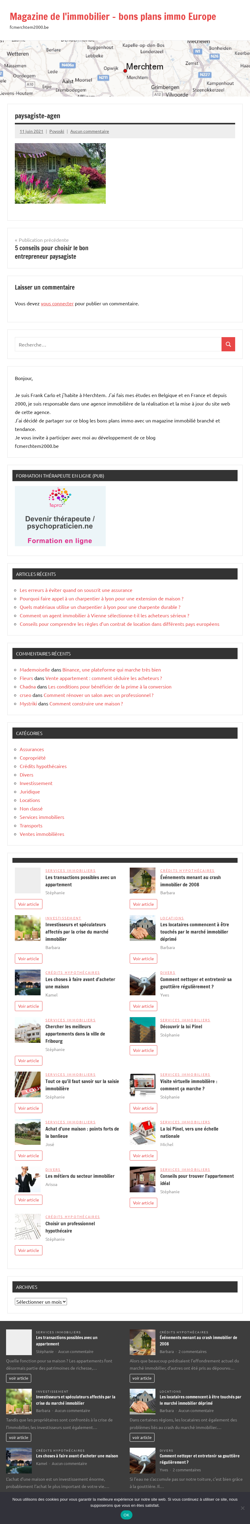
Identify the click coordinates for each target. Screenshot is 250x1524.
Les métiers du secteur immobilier (80, 1176)
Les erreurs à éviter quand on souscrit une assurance (76, 590)
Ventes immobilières (42, 834)
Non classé (31, 808)
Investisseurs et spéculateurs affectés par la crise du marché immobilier (76, 931)
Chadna (28, 686)
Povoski (56, 131)
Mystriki (28, 703)
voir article (18, 1378)
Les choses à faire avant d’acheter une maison (77, 1456)
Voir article (28, 904)
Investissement (36, 783)
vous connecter (57, 303)
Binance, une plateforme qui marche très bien (111, 669)
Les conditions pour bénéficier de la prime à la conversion (110, 686)
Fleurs (26, 678)
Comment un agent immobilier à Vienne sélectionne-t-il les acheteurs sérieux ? (104, 615)
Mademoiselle (35, 669)
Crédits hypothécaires (43, 766)
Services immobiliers (42, 817)
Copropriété (33, 757)
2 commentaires (192, 1351)
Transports (31, 825)
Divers (26, 774)
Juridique (30, 791)
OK (126, 1515)
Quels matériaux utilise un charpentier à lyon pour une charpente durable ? (100, 607)
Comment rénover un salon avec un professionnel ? (98, 695)
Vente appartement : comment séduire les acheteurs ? (103, 678)
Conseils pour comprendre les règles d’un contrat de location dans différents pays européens (119, 624)
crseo (25, 695)
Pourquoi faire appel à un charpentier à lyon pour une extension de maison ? (101, 598)
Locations (30, 800)
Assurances (32, 749)
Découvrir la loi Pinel (181, 1026)
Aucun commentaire (89, 131)
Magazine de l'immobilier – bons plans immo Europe (113, 16)
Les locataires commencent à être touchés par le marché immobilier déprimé (194, 931)
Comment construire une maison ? (86, 703)
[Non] (242, 1508)
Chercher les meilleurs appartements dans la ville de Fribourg (75, 1033)
